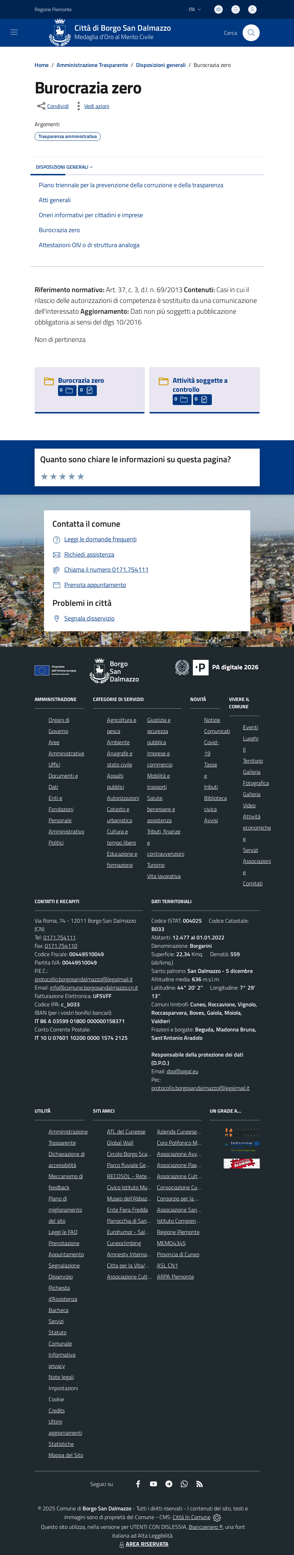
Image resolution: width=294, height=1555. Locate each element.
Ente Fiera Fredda (127, 1209)
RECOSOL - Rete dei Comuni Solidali (149, 1176)
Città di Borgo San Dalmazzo (122, 28)
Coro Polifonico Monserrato (188, 1142)
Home (42, 65)
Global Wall (120, 1142)
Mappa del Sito (66, 1455)
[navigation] (14, 32)
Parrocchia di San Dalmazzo (139, 1221)
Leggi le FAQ (63, 1232)
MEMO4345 (171, 1243)
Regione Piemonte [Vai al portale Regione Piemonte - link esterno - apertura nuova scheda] (53, 9)
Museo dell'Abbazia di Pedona (141, 1198)
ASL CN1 (167, 1265)
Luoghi (250, 738)
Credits (57, 1410)
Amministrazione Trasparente (92, 65)
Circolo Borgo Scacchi (131, 1154)
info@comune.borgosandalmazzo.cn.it (94, 987)
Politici (56, 842)
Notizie (212, 720)
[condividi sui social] (52, 106)
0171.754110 (61, 946)
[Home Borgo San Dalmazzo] (112, 32)
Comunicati (217, 731)
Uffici (54, 764)
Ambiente (118, 742)
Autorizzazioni (123, 798)
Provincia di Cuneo (178, 1254)
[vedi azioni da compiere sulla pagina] (91, 106)
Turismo (156, 865)
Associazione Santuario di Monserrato (200, 1209)
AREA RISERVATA (142, 1544)
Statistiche (61, 1444)
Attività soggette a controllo (200, 385)
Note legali (61, 1377)
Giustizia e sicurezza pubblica (159, 731)
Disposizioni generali (161, 65)
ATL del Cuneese (126, 1131)
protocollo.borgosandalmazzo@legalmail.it (84, 979)
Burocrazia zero (81, 380)
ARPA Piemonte (175, 1276)
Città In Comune (191, 1517)
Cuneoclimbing (124, 1243)
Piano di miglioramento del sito (65, 1209)
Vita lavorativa (164, 876)
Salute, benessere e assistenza (161, 809)
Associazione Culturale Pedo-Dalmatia (151, 1276)
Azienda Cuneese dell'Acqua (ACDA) (198, 1131)
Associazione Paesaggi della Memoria (200, 1165)
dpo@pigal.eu (182, 1071)
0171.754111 (59, 937)
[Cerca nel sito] (251, 32)
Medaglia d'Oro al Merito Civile (113, 36)
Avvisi (211, 820)
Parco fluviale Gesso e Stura (139, 1165)
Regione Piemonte (178, 1232)
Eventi (250, 727)
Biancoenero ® (206, 1527)
